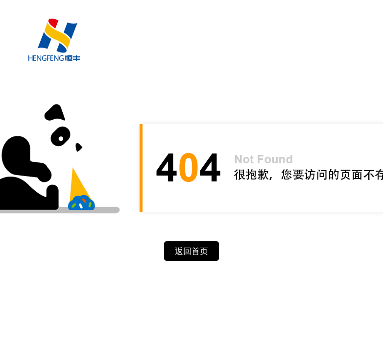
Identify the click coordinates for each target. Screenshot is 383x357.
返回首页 (191, 251)
